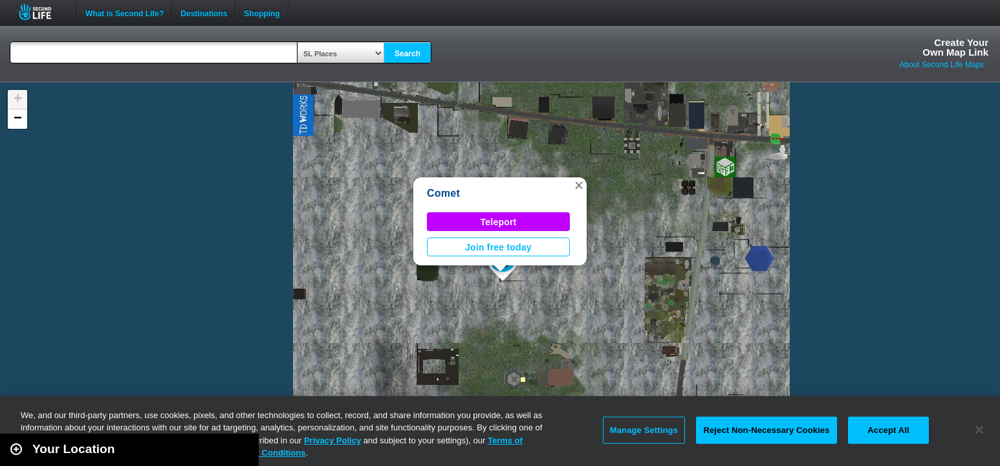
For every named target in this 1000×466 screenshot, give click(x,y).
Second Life (42, 12)
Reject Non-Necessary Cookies (766, 430)
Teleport (499, 222)
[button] (579, 185)
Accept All (888, 430)
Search (407, 53)
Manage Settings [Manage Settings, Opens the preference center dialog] (644, 430)
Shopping (261, 12)
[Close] (979, 430)
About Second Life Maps (941, 64)
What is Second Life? (124, 12)
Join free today (498, 247)
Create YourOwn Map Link (955, 47)
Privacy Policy (332, 440)
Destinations (203, 12)
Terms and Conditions (261, 453)
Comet (443, 193)
